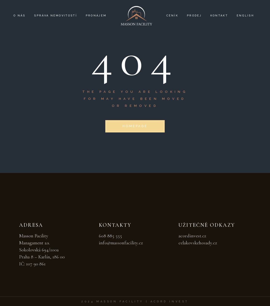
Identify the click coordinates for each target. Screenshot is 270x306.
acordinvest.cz (192, 236)
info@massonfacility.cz (121, 243)
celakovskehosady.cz (197, 243)
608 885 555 (110, 236)
